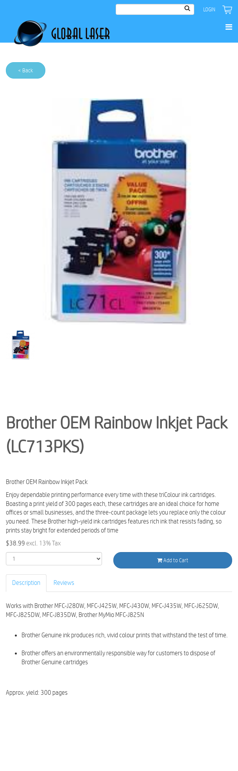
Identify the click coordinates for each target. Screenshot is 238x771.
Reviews (64, 583)
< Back (25, 70)
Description (26, 583)
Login (209, 9)
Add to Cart (172, 560)
